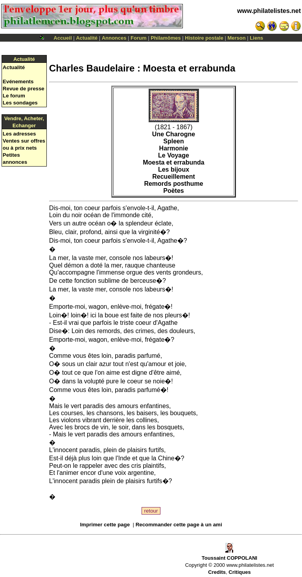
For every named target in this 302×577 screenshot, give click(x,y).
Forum (138, 38)
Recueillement (173, 176)
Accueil (62, 38)
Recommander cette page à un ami (179, 525)
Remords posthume (173, 183)
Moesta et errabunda (173, 162)
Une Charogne (173, 134)
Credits (217, 572)
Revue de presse (23, 89)
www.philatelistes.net (269, 10)
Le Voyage (173, 155)
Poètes (173, 190)
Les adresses (19, 134)
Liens (256, 38)
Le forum (14, 96)
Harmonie (173, 148)
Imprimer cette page (105, 525)
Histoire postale (204, 38)
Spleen (173, 141)
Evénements (18, 81)
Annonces (114, 38)
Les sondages (20, 103)
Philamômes (166, 38)
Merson (237, 38)
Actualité (87, 38)
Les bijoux (173, 169)
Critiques (239, 572)
